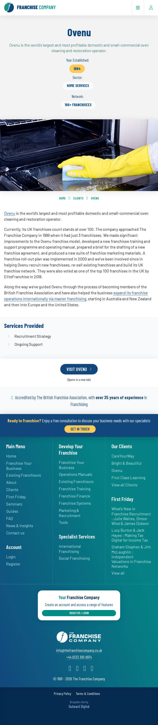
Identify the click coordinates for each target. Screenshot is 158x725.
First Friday (16, 496)
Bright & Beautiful (127, 463)
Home (62, 198)
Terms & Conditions (88, 693)
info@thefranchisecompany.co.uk (79, 650)
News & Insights (19, 525)
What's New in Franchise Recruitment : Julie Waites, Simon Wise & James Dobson (131, 516)
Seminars (14, 504)
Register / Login (79, 613)
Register (13, 564)
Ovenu (95, 198)
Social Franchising (74, 558)
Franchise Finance (74, 496)
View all (118, 573)
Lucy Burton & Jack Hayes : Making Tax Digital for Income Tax (130, 535)
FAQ (9, 518)
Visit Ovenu (76, 369)
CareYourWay (123, 456)
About (11, 482)
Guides (12, 511)
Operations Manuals (75, 474)
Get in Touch (80, 429)
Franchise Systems (75, 503)
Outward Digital (79, 706)
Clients (78, 198)
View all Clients (124, 484)
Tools (63, 522)
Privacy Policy (62, 693)
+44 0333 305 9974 (79, 657)
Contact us (15, 532)
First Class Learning (128, 477)
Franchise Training (74, 488)
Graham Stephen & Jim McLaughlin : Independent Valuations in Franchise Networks (131, 556)
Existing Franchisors (23, 475)
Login (11, 556)
